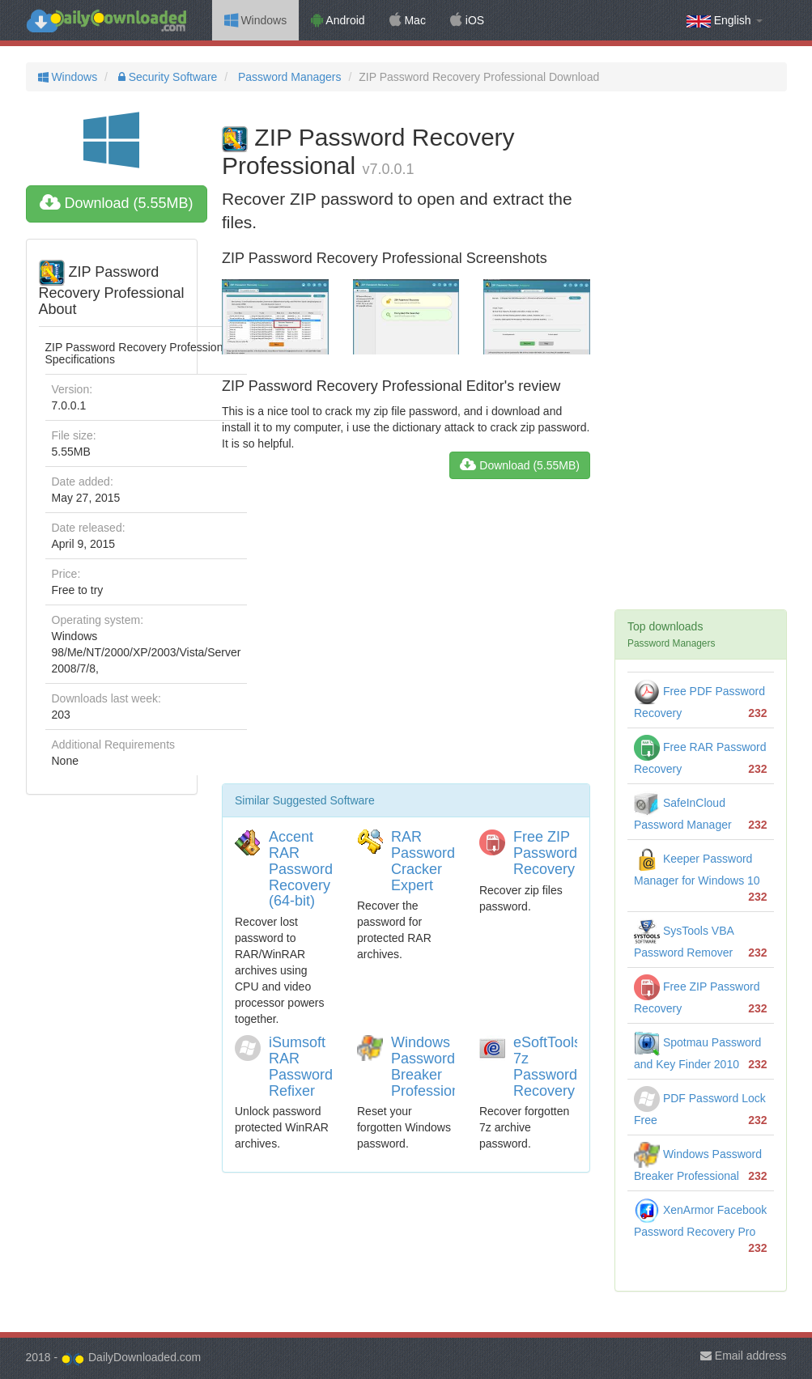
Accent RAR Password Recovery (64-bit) (301, 869)
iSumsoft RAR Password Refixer (301, 1066)
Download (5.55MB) (116, 203)
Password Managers (288, 76)
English (725, 21)
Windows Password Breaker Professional (431, 1066)
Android (337, 20)
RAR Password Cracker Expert (423, 861)
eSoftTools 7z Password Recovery (547, 1066)
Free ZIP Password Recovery (545, 853)
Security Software (166, 76)
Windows (255, 20)
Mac (407, 20)
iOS (467, 20)
